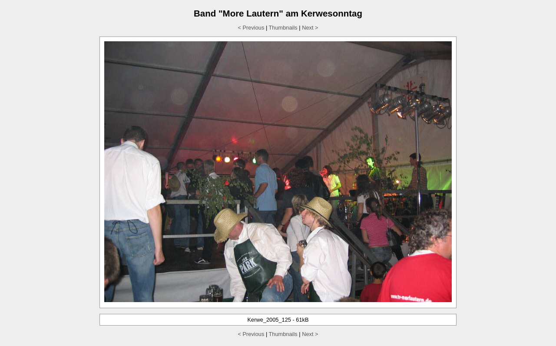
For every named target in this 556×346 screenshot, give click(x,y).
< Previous (251, 27)
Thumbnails (283, 27)
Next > (310, 27)
